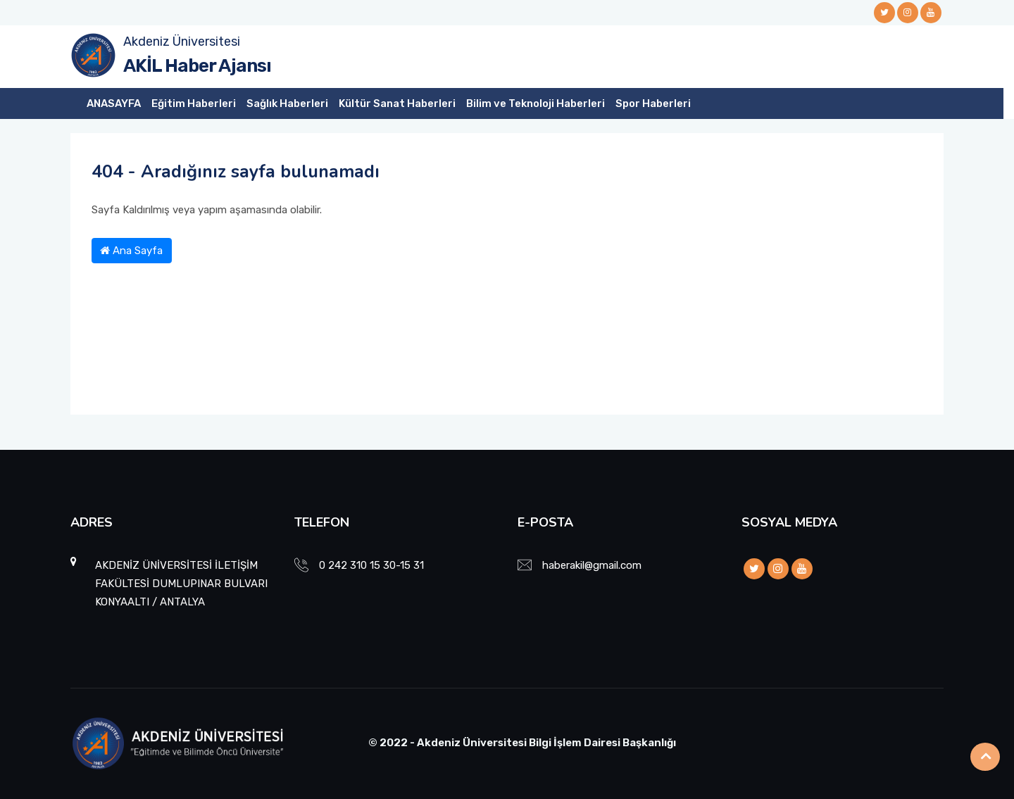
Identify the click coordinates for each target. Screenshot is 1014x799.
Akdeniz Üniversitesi (181, 41)
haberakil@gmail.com (591, 565)
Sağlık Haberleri (287, 103)
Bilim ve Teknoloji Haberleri (535, 103)
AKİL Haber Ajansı (197, 66)
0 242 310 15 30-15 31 (371, 565)
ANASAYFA (114, 103)
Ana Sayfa (131, 250)
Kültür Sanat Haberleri (397, 103)
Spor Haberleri (653, 103)
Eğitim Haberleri (193, 103)
